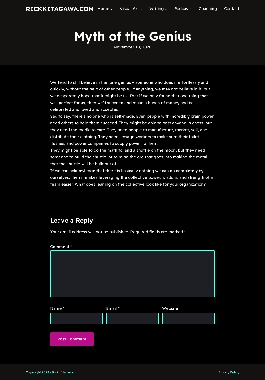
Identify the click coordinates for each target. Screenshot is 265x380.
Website (170, 308)
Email (113, 308)
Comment (61, 246)
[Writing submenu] (166, 9)
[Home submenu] (111, 9)
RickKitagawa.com (60, 9)
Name (57, 308)
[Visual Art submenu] (141, 9)
